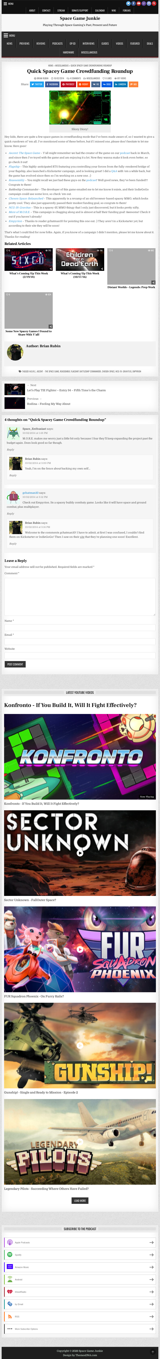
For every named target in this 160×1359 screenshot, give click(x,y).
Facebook (52, 84)
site (82, 536)
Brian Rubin (42, 78)
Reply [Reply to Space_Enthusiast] (10, 449)
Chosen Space (108, 371)
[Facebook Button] (133, 3)
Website (10, 648)
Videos (119, 43)
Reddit (83, 84)
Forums (127, 10)
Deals (150, 43)
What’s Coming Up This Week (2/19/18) (28, 275)
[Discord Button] (149, 3)
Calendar (100, 10)
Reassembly (16, 180)
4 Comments (75, 78)
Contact (46, 10)
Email (9, 634)
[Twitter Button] (128, 3)
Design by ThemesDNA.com (80, 1355)
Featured (135, 43)
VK (96, 84)
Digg (107, 84)
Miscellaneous (89, 52)
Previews (24, 43)
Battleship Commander (90, 371)
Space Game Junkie (80, 18)
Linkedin (120, 84)
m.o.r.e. (32, 371)
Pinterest (68, 84)
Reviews (41, 43)
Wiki (114, 10)
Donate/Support (80, 10)
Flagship (75, 371)
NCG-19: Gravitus (123, 371)
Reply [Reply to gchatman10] (10, 513)
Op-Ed (72, 43)
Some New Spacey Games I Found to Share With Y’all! (29, 333)
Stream (61, 10)
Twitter (37, 84)
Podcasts (57, 43)
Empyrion (137, 371)
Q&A (114, 171)
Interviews (88, 43)
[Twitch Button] (144, 3)
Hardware (68, 52)
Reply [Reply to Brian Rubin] (12, 475)
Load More (80, 1200)
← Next (31, 385)
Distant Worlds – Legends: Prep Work (131, 287)
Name (9, 620)
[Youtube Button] (138, 3)
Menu (11, 3)
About (32, 10)
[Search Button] (154, 3)
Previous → (34, 398)
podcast (125, 153)
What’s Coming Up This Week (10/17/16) (80, 275)
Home (50, 65)
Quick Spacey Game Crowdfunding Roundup (80, 71)
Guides (105, 43)
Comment (12, 573)
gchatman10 (31, 492)
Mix (133, 84)
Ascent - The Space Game (48, 371)
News (9, 43)
